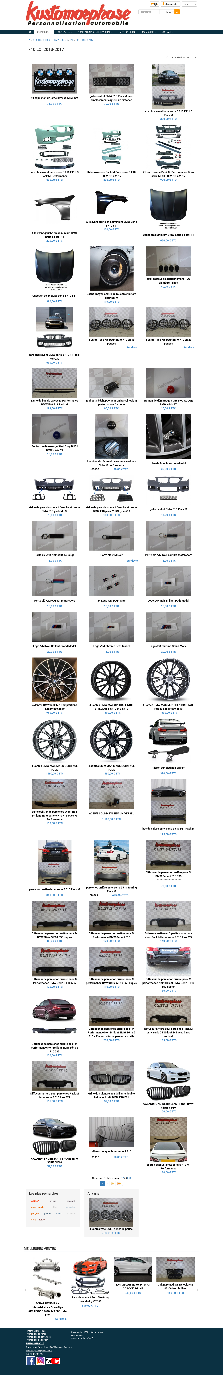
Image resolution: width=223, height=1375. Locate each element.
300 (129, 1178)
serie (33, 1219)
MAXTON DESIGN (128, 32)
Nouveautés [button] (64, 32)
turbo (42, 1219)
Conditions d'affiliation (37, 1340)
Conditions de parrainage (39, 1337)
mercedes (70, 1207)
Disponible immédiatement (168, 879)
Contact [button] (167, 32)
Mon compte (149, 32)
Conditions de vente (36, 1334)
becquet (71, 1201)
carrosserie (37, 1207)
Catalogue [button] (44, 32)
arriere (53, 1201)
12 (122, 1178)
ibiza (55, 1207)
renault (59, 1213)
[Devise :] (189, 4)
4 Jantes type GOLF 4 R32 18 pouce (111, 1228)
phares (47, 1213)
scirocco (71, 1213)
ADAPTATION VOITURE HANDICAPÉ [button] (96, 32)
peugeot (35, 1213)
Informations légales (36, 1331)
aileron (35, 1200)
